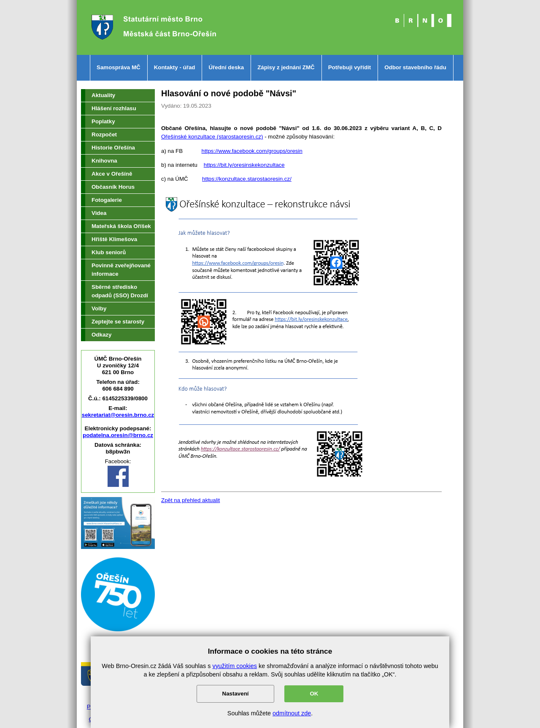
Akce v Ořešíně (112, 174)
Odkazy (101, 334)
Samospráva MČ (118, 67)
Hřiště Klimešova (114, 239)
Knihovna (104, 161)
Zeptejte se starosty (118, 321)
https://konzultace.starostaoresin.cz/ (247, 179)
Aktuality (103, 95)
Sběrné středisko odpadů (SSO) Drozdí (120, 291)
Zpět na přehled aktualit (190, 500)
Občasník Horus (113, 187)
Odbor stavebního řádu (415, 67)
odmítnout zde (292, 713)
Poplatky (103, 121)
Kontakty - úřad (174, 67)
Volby (99, 308)
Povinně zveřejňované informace (121, 269)
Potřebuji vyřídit (349, 67)
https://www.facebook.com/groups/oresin (252, 151)
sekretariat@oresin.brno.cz (118, 415)
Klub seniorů (109, 252)
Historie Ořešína (113, 147)
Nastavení (235, 693)
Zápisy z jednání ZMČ (286, 67)
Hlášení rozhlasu (114, 108)
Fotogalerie (107, 200)
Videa (99, 213)
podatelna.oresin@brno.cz (118, 435)
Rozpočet (104, 134)
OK (314, 693)
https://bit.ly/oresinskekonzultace (244, 165)
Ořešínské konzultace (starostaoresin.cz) (212, 136)
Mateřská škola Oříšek (121, 226)
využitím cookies (234, 666)
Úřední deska (226, 67)
